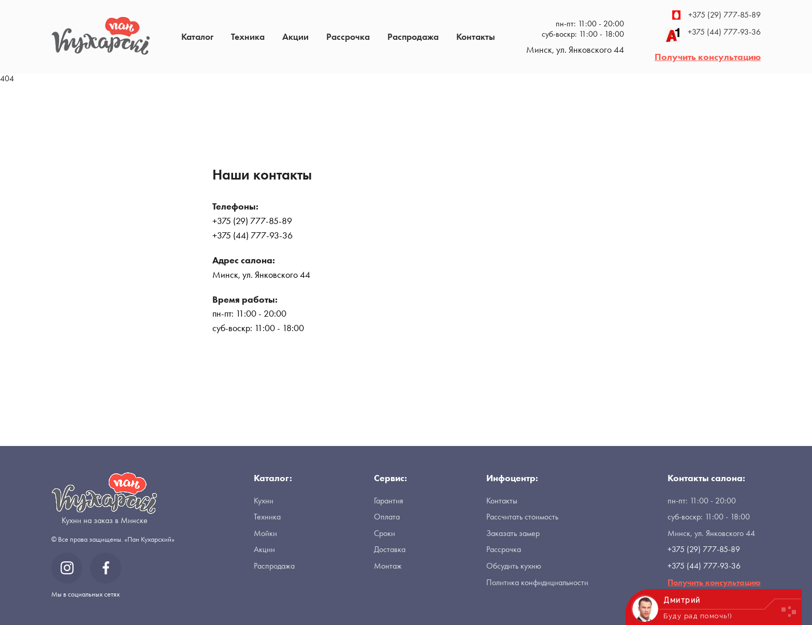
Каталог (197, 36)
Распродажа (413, 36)
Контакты (475, 36)
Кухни (263, 500)
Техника (248, 36)
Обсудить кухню (513, 565)
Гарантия (388, 500)
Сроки (384, 533)
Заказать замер (513, 533)
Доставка (389, 549)
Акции (295, 36)
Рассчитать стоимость (522, 516)
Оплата (387, 516)
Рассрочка (348, 36)
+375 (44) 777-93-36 (713, 35)
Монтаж (388, 565)
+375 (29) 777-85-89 (716, 15)
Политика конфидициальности (537, 582)
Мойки (265, 533)
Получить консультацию (708, 57)
